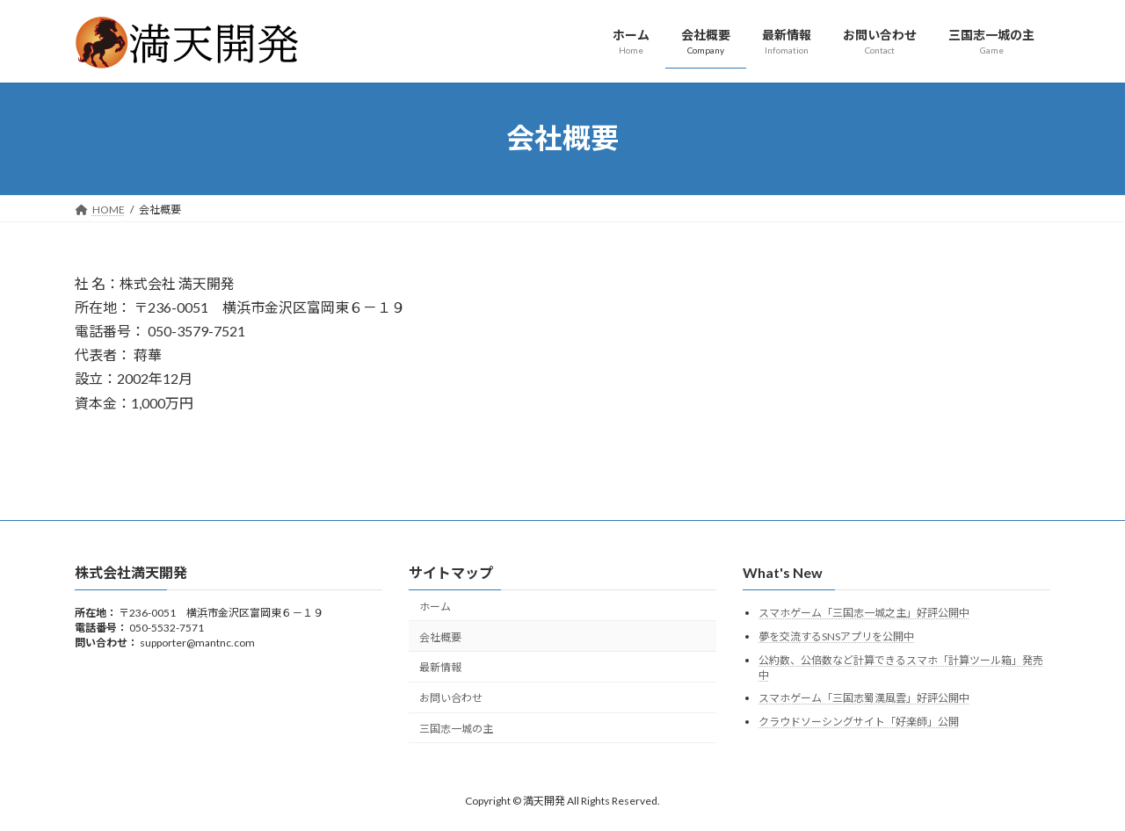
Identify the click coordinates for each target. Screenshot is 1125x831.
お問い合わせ (451, 698)
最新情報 (440, 667)
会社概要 (440, 636)
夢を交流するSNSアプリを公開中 (836, 636)
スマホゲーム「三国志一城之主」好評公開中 (863, 612)
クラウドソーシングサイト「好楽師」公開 (858, 720)
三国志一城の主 (456, 728)
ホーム (435, 606)
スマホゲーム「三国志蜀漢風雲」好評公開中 (863, 698)
